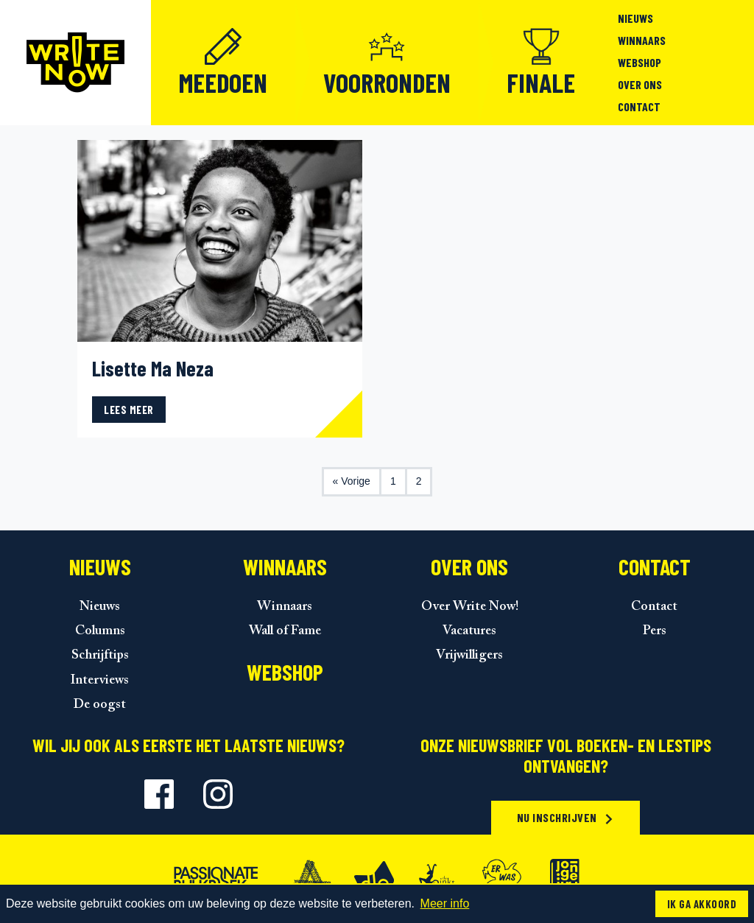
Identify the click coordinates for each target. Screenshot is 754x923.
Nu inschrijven (566, 817)
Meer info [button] (445, 903)
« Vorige (351, 481)
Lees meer (128, 409)
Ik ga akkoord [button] (701, 903)
